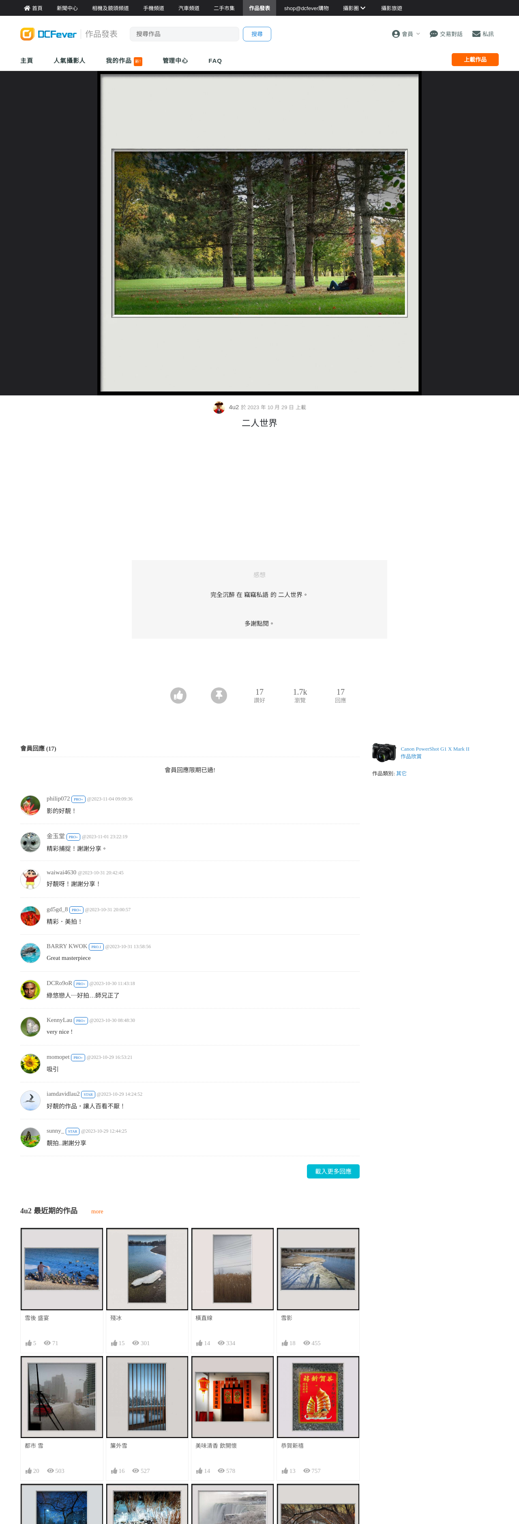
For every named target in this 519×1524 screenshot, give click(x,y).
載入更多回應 (333, 1171)
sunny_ (55, 1130)
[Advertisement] (259, 665)
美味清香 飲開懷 (216, 1445)
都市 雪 (34, 1445)
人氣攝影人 (70, 60)
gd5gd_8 (57, 909)
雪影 (286, 1318)
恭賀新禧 (292, 1445)
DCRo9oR (59, 983)
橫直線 (203, 1318)
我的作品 (124, 61)
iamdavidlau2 (63, 1093)
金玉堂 (56, 836)
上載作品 (475, 59)
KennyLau (59, 1020)
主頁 (26, 60)
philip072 (58, 798)
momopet (58, 1057)
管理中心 (176, 60)
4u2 (226, 407)
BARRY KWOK (67, 946)
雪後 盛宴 (37, 1318)
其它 (401, 774)
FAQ (215, 60)
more (97, 1211)
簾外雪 (118, 1445)
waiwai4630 (61, 872)
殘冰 (116, 1318)
